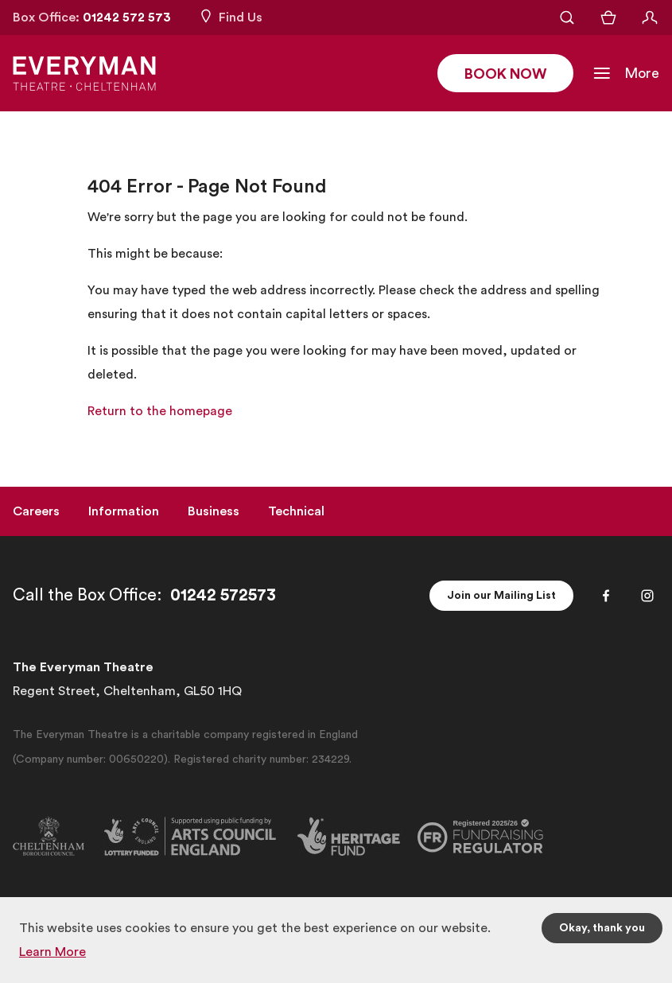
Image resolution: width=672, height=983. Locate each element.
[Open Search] (567, 17)
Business (213, 511)
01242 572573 (223, 595)
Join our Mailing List (501, 595)
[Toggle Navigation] (625, 73)
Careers (36, 511)
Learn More (52, 952)
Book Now (505, 74)
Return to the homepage (159, 411)
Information (123, 511)
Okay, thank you (602, 928)
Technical (296, 511)
